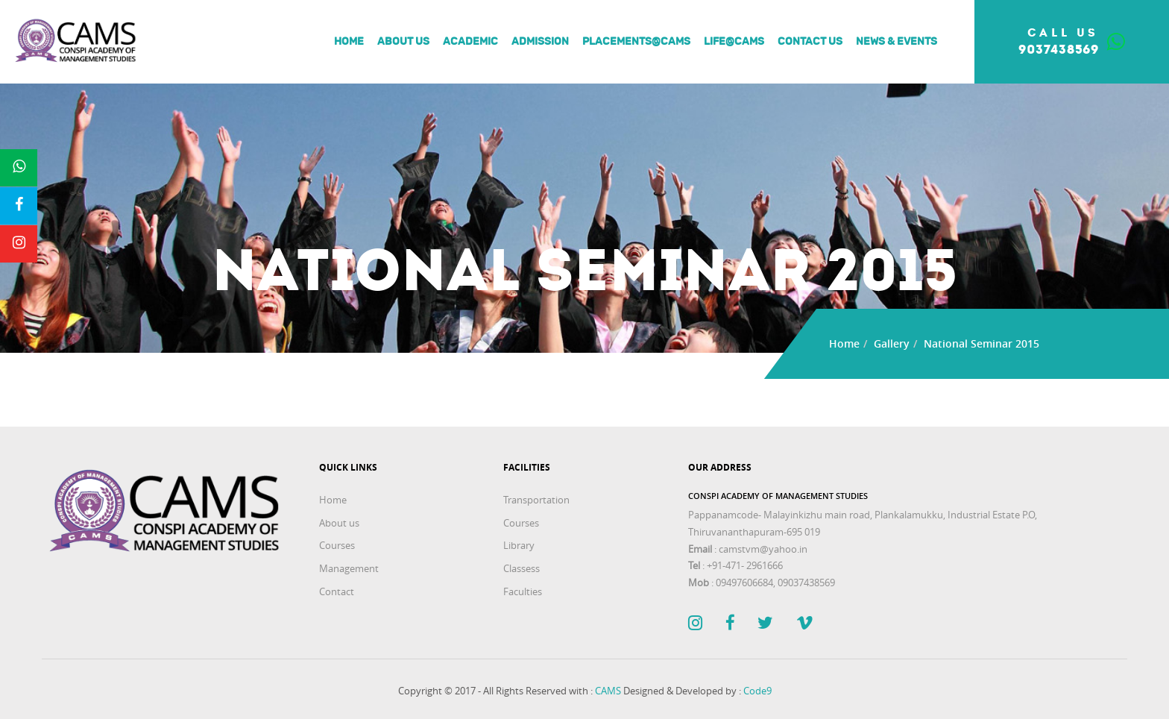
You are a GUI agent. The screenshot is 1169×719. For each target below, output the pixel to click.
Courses (337, 545)
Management (349, 568)
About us (403, 42)
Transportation (536, 499)
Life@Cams (734, 42)
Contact (336, 591)
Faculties (522, 591)
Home (349, 42)
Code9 (757, 690)
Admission (540, 42)
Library (519, 545)
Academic (470, 42)
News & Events (896, 42)
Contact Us (810, 42)
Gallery (892, 343)
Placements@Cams (636, 42)
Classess (521, 568)
